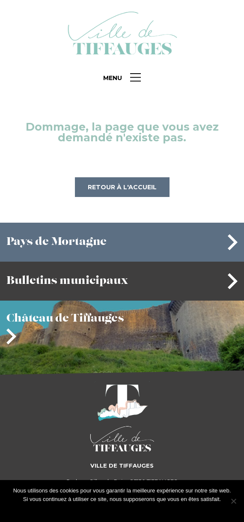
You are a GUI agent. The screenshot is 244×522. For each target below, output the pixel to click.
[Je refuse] (233, 501)
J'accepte (108, 510)
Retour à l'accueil (122, 187)
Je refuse (136, 510)
